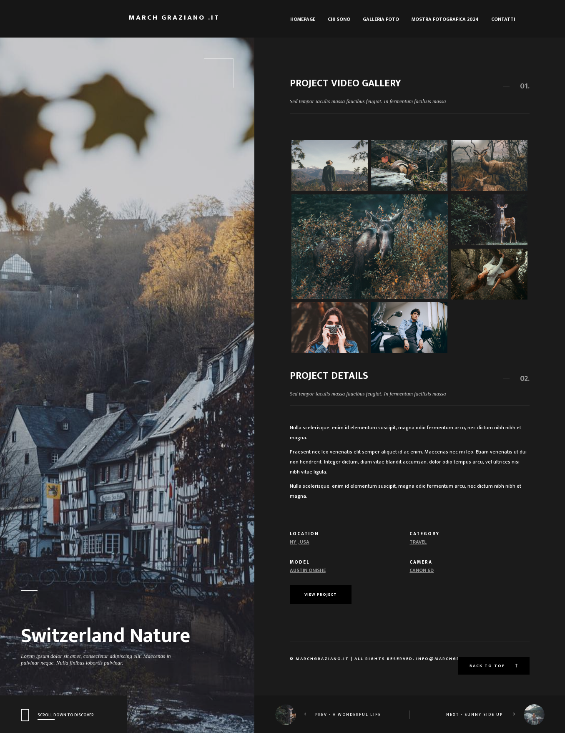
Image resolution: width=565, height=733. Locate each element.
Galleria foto (381, 19)
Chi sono (339, 19)
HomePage (302, 19)
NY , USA (299, 542)
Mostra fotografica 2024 (445, 19)
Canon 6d (421, 570)
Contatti (503, 19)
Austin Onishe (308, 570)
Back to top (494, 665)
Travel (418, 542)
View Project (320, 594)
